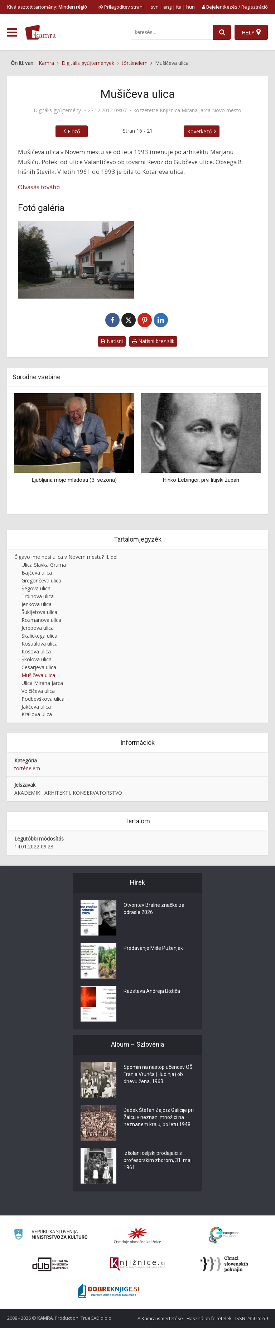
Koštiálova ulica (39, 643)
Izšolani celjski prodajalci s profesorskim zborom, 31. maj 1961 (158, 1160)
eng (167, 7)
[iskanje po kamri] (172, 32)
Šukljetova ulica (39, 612)
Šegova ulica (35, 588)
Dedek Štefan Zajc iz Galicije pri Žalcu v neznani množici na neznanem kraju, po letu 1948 (159, 1117)
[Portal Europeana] (224, 1235)
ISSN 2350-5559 (251, 1318)
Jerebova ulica (37, 627)
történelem (27, 768)
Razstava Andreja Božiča (152, 991)
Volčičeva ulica (38, 690)
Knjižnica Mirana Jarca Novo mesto (200, 110)
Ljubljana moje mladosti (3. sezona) (74, 480)
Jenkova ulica (36, 604)
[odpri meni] (12, 32)
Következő (199, 131)
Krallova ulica (36, 714)
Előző (74, 131)
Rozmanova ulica (41, 620)
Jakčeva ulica (36, 706)
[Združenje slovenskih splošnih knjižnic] (137, 1264)
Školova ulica (36, 659)
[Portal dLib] (50, 1264)
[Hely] (251, 32)
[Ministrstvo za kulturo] (51, 1235)
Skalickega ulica (39, 635)
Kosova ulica (36, 651)
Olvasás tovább (39, 187)
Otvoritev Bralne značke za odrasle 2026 (154, 908)
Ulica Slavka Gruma (43, 564)
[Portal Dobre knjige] (108, 1291)
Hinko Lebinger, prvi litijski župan (201, 480)
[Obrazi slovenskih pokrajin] (224, 1264)
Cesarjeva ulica (38, 667)
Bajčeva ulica (36, 572)
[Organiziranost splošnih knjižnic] (137, 1235)
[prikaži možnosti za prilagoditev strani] (121, 7)
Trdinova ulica (37, 596)
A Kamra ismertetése (160, 1318)
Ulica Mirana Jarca (42, 683)
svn (155, 7)
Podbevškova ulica (42, 698)
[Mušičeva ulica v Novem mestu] (76, 260)
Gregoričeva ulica (41, 580)
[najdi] (222, 32)
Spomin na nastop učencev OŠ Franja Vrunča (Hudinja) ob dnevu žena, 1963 (158, 1074)
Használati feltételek (209, 1318)
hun (190, 7)
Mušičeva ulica (38, 675)
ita (179, 7)
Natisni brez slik (153, 341)
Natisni (112, 341)
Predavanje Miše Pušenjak (153, 948)
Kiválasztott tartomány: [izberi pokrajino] (47, 7)
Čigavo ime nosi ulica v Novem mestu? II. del (65, 556)
